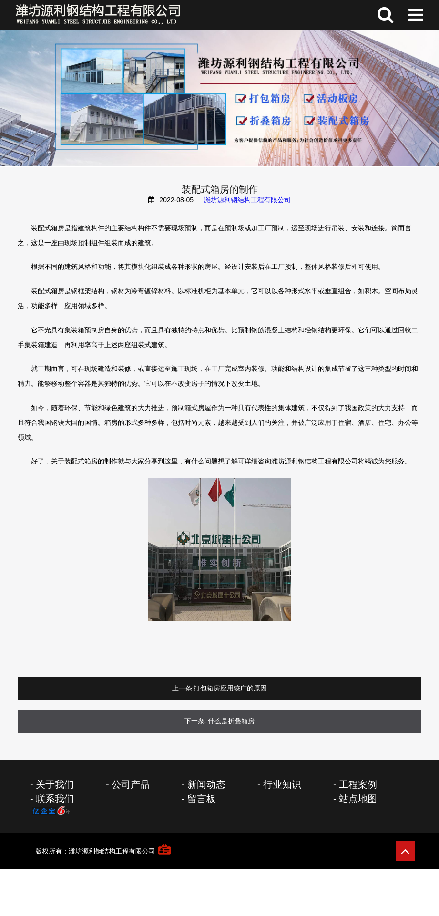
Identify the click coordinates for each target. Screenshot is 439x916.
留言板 (201, 798)
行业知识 (282, 784)
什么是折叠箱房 (231, 721)
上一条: (183, 688)
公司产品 (131, 784)
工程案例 (358, 784)
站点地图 (358, 798)
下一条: (195, 721)
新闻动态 (206, 784)
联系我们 (55, 798)
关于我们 (55, 784)
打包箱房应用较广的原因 (230, 688)
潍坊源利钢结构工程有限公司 (247, 200)
